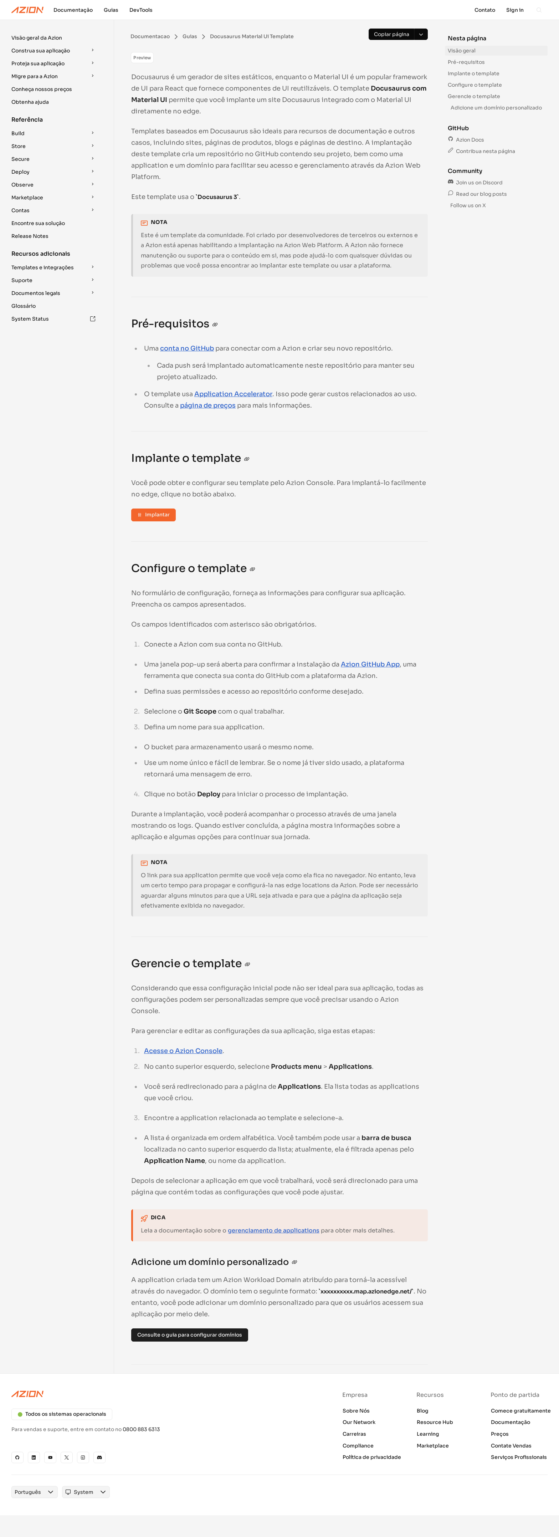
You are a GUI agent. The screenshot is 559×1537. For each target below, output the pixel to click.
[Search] (539, 10)
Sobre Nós (356, 1411)
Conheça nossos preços (41, 89)
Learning (428, 1434)
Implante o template (473, 73)
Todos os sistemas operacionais (61, 1414)
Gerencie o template (474, 96)
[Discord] (99, 1457)
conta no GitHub (187, 348)
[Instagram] (83, 1457)
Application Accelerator (233, 394)
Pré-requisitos (466, 62)
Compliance (358, 1445)
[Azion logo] (141, 1394)
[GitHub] (17, 1457)
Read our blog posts (477, 194)
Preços (500, 1434)
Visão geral (462, 50)
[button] (54, 37)
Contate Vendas (511, 1445)
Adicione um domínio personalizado (496, 107)
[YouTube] (50, 1457)
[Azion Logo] (27, 10)
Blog (423, 1411)
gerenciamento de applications (273, 1230)
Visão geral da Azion (36, 38)
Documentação (510, 1422)
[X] (67, 1457)
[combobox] (28, 1492)
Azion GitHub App (370, 664)
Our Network (359, 1422)
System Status (53, 319)
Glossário (23, 306)
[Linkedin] (34, 1457)
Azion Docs (466, 140)
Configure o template (475, 85)
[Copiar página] (391, 34)
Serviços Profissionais (519, 1457)
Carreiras (354, 1434)
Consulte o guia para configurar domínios (189, 1335)
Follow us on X (467, 205)
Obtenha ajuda (30, 102)
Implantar (153, 514)
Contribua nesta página (481, 151)
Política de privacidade (372, 1457)
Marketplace (433, 1445)
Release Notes (29, 236)
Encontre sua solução (38, 223)
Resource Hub (435, 1422)
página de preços (208, 405)
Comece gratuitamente (521, 1411)
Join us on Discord (475, 182)
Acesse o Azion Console (183, 1051)
